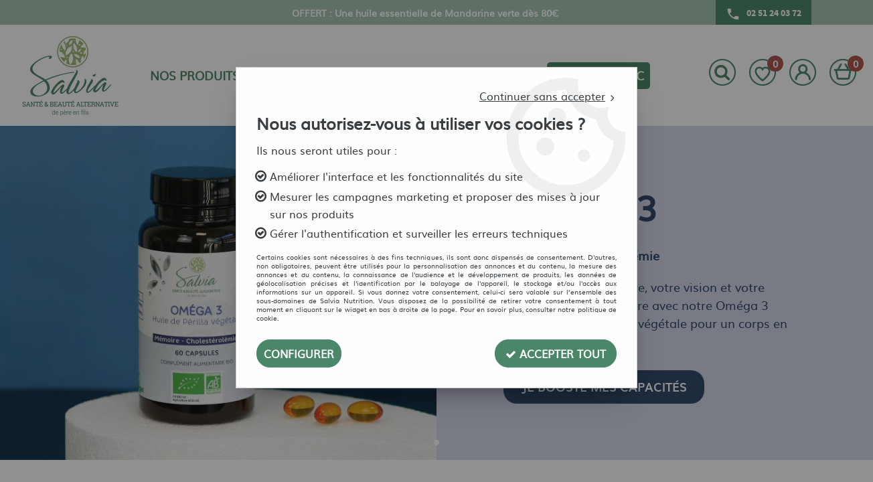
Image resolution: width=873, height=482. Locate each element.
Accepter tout (555, 353)
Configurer (299, 353)
